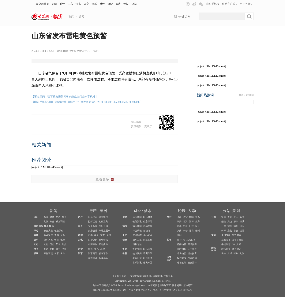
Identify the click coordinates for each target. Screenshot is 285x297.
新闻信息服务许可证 (160, 285)
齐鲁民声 (169, 258)
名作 (62, 253)
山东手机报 (212, 3)
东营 (185, 230)
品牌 (102, 249)
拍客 (169, 239)
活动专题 (147, 226)
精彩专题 (137, 244)
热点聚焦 (48, 235)
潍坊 (191, 230)
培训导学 (147, 253)
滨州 (179, 230)
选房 (118, 3)
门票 (90, 235)
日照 (191, 226)
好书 (58, 249)
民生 (223, 253)
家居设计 (92, 230)
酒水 (148, 211)
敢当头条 (48, 230)
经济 (58, 217)
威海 (197, 221)
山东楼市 (92, 217)
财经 (102, 3)
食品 (124, 235)
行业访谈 (137, 230)
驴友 (102, 235)
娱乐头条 (48, 239)
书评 (64, 249)
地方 (169, 217)
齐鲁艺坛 (48, 253)
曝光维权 (103, 217)
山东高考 (147, 258)
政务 (52, 221)
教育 (124, 253)
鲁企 (124, 249)
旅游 (110, 3)
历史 (52, 244)
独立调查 (60, 221)
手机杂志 (226, 244)
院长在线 (147, 239)
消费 (80, 249)
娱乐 (94, 3)
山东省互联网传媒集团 (139, 276)
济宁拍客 (192, 249)
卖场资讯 (103, 239)
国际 (41, 226)
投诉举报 (181, 258)
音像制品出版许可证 (182, 285)
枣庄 (185, 226)
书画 (36, 253)
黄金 (62, 235)
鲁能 (56, 235)
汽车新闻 (92, 253)
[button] (187, 4)
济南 (179, 217)
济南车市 (103, 253)
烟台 (197, 226)
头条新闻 (92, 226)
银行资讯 (137, 221)
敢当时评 (213, 249)
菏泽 (179, 226)
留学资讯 (137, 262)
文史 (36, 244)
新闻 (53, 211)
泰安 (179, 221)
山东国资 (147, 249)
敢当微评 (236, 249)
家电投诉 (103, 244)
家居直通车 (104, 230)
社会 (64, 217)
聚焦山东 (137, 258)
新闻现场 (103, 258)
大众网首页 (42, 3)
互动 (192, 211)
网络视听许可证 (144, 290)
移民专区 (147, 262)
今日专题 (226, 235)
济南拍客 (181, 244)
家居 (103, 211)
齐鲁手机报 (237, 239)
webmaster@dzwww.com (138, 285)
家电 (80, 239)
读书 (78, 3)
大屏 (238, 244)
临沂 (185, 221)
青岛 (197, 217)
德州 (197, 230)
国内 (36, 226)
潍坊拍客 (181, 253)
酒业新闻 (137, 226)
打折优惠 (92, 221)
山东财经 (147, 217)
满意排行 (192, 262)
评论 (36, 230)
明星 (56, 239)
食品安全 (147, 235)
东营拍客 (191, 239)
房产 (93, 211)
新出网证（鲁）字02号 (124, 290)
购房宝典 (103, 221)
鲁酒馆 (146, 230)
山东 (70, 3)
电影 (62, 239)
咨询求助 (192, 258)
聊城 (191, 217)
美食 (96, 235)
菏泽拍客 (192, 244)
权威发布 (226, 239)
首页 (71, 16)
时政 (236, 253)
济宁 (185, 217)
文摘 (52, 249)
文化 (46, 244)
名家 (56, 253)
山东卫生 (137, 239)
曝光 (96, 249)
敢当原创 (58, 230)
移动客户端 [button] (229, 3)
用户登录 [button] (246, 3)
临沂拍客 (181, 249)
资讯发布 (137, 235)
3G (233, 244)
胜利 (179, 235)
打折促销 (103, 226)
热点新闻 (137, 253)
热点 (64, 244)
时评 (62, 3)
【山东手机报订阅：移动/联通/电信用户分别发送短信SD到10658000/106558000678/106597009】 (87, 102)
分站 (226, 211)
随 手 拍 (181, 239)
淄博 (191, 221)
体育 (86, 3)
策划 (236, 211)
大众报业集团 (119, 276)
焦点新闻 (137, 217)
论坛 (126, 3)
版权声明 (157, 276)
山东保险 (147, 221)
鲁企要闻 (137, 249)
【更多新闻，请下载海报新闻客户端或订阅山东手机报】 (65, 96)
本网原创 (92, 244)
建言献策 (181, 262)
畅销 (46, 249)
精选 (51, 226)
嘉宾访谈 (92, 258)
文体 (46, 221)
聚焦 (90, 249)
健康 (124, 239)
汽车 (80, 253)
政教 (52, 217)
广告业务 (168, 276)
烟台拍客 (192, 253)
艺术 (58, 244)
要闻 (54, 3)
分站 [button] (135, 3)
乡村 (108, 235)
